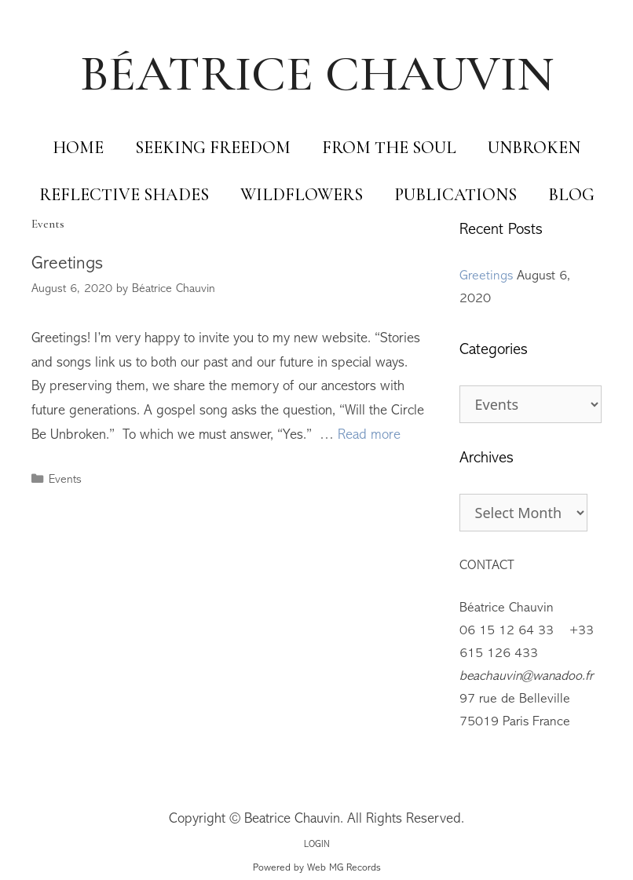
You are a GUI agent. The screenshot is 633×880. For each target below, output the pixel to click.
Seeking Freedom (213, 147)
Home (78, 147)
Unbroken (534, 147)
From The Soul (389, 147)
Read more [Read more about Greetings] (369, 435)
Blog (571, 194)
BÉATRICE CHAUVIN (317, 73)
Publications (455, 194)
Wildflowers (301, 194)
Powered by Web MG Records (317, 868)
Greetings (67, 264)
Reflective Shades (124, 194)
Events (65, 480)
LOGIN (317, 845)
